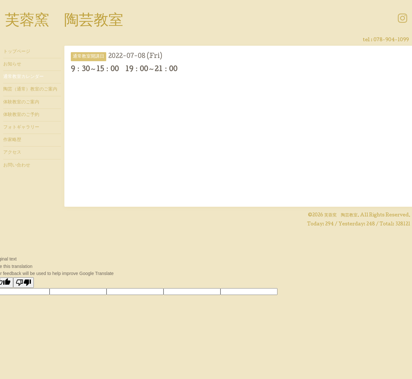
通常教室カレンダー (23, 77)
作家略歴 (12, 140)
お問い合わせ (16, 165)
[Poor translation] (23, 282)
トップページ (16, 51)
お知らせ (12, 64)
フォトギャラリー (21, 127)
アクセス (12, 152)
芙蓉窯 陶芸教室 (64, 22)
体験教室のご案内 (21, 102)
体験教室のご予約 (21, 115)
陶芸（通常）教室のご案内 (30, 89)
